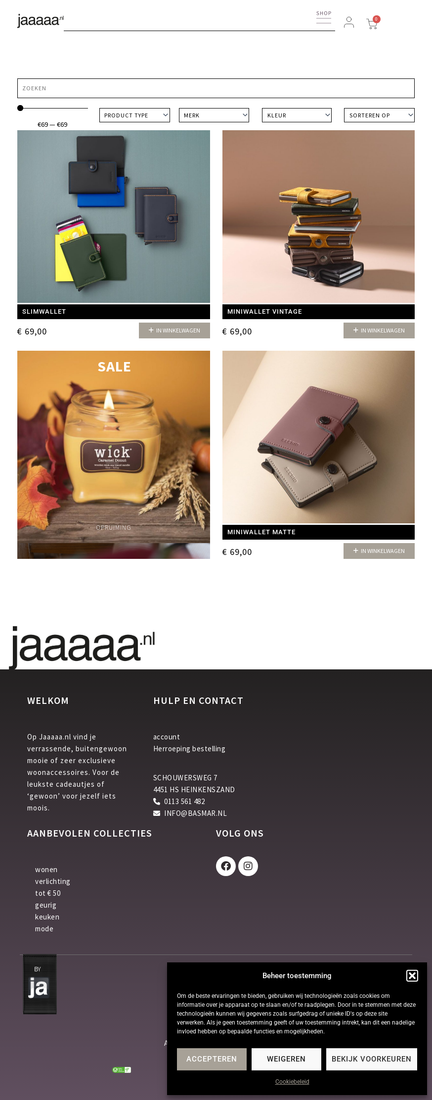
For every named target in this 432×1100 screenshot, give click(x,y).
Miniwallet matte (261, 532)
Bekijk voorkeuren (372, 1059)
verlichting (53, 881)
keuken (47, 916)
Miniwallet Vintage (264, 311)
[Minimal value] (52, 108)
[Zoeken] (216, 88)
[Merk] (214, 115)
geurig (45, 905)
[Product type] (134, 115)
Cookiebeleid (292, 1081)
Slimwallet (44, 311)
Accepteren (211, 1059)
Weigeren (286, 1059)
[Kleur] (297, 115)
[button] (412, 976)
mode (44, 928)
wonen (46, 869)
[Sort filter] (379, 115)
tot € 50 (47, 893)
